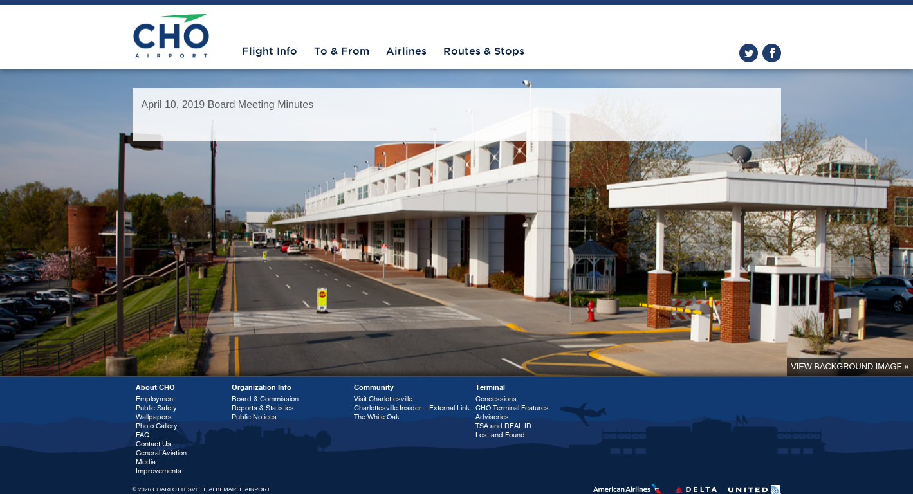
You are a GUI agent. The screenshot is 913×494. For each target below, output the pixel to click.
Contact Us (153, 444)
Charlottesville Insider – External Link (412, 408)
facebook (771, 53)
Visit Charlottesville (383, 399)
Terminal (490, 387)
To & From (341, 51)
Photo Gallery (157, 426)
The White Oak (377, 417)
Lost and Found (500, 435)
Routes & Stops (483, 51)
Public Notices (254, 417)
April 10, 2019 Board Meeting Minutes (228, 104)
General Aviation (161, 453)
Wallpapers (154, 417)
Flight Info (269, 51)
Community (374, 387)
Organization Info (261, 387)
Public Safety (156, 408)
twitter (748, 53)
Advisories (492, 417)
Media (146, 462)
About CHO (155, 387)
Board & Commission (265, 399)
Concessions (496, 399)
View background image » (849, 366)
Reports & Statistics (263, 408)
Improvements (158, 471)
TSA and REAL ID (503, 426)
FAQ (142, 435)
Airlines (406, 51)
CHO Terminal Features (512, 408)
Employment (155, 399)
